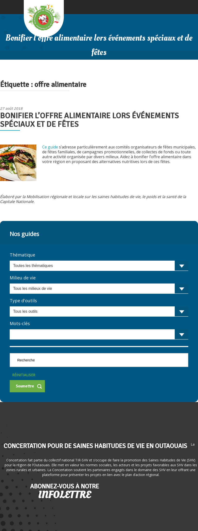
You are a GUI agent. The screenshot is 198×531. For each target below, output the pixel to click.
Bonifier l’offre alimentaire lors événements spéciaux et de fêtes (89, 120)
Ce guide (50, 147)
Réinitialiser (23, 375)
